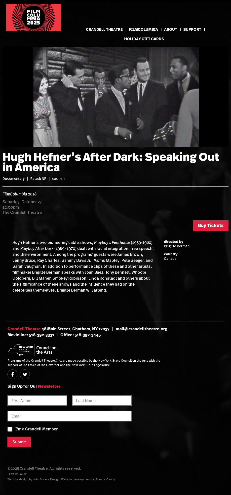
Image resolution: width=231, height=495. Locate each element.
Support (192, 29)
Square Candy (105, 479)
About (170, 29)
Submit (19, 442)
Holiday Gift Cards (144, 38)
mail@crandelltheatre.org (141, 329)
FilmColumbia (143, 29)
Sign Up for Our (33, 386)
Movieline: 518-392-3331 (30, 335)
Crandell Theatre (104, 29)
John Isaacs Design (46, 479)
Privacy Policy (17, 474)
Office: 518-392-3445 (80, 335)
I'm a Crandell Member (36, 429)
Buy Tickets (211, 225)
